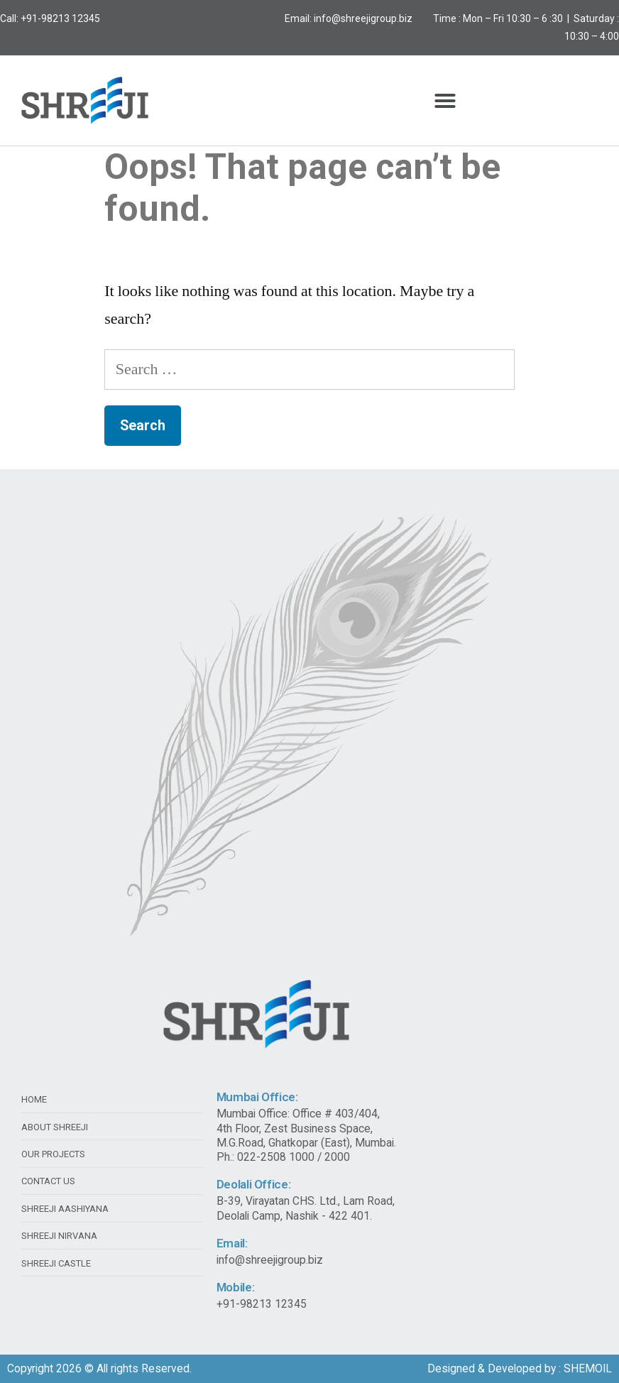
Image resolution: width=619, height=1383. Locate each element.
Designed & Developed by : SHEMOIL (519, 1368)
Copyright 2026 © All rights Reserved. (99, 1368)
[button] (445, 101)
